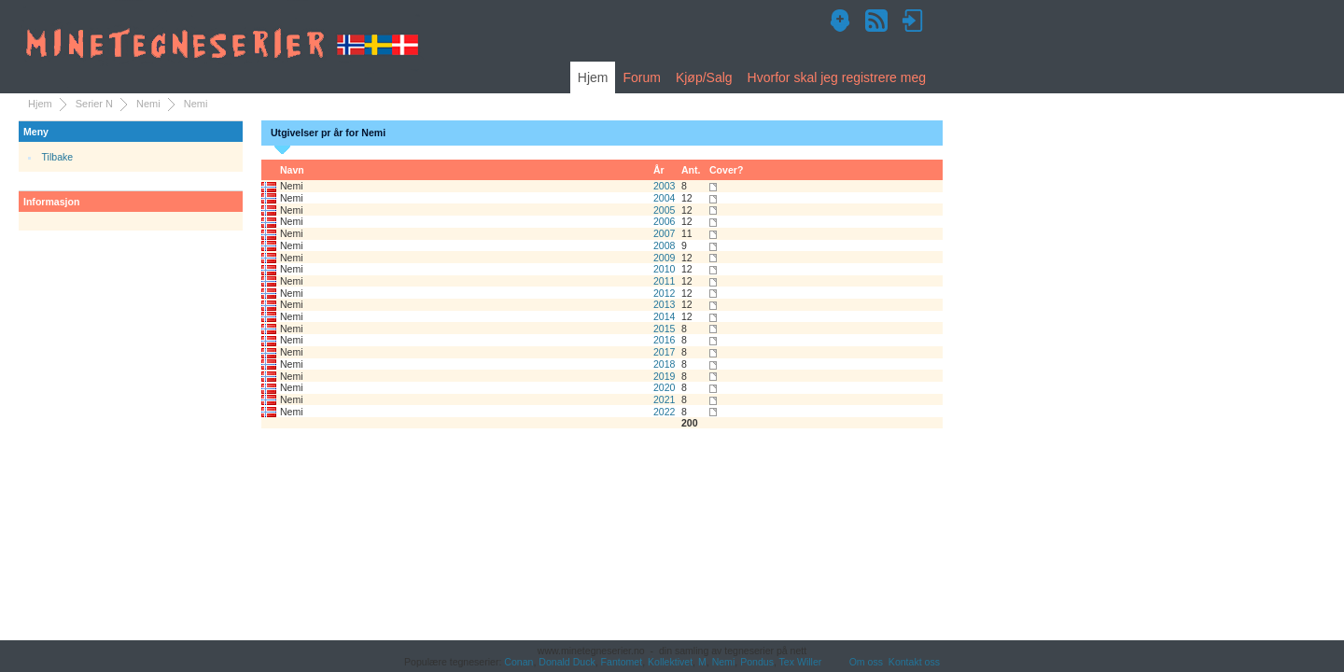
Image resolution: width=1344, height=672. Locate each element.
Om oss (866, 661)
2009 (664, 257)
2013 (664, 304)
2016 (664, 339)
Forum (641, 77)
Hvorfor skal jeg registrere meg (837, 77)
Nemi (148, 103)
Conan (518, 661)
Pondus (757, 661)
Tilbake (58, 156)
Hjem (593, 77)
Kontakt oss (914, 661)
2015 (664, 328)
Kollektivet (670, 661)
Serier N (94, 103)
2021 (664, 399)
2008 (664, 245)
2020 (664, 387)
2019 (664, 376)
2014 (664, 316)
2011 (664, 281)
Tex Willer (800, 661)
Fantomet (622, 661)
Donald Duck (567, 661)
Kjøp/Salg (704, 77)
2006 (664, 221)
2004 (664, 197)
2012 (664, 293)
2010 (664, 268)
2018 (664, 364)
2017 (664, 351)
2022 (664, 411)
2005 (664, 210)
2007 (664, 233)
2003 (664, 185)
